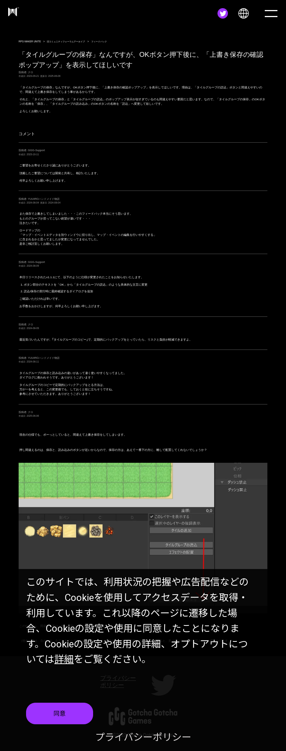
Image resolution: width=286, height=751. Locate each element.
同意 (60, 713)
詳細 (64, 659)
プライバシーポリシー (143, 737)
